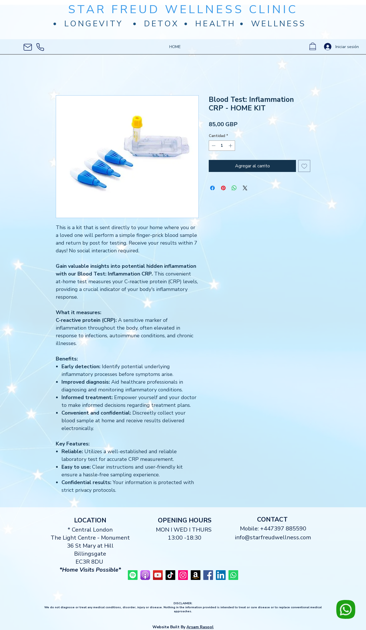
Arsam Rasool (200, 627)
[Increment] (231, 145)
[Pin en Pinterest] (223, 188)
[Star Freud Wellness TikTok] (170, 575)
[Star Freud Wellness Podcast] (145, 575)
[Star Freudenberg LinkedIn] (221, 575)
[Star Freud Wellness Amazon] (195, 575)
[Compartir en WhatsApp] (234, 188)
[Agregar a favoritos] (304, 166)
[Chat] (347, 609)
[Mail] (27, 47)
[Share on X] (245, 188)
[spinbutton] (222, 145)
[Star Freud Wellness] (158, 575)
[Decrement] (213, 145)
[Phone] (40, 47)
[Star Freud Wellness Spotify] (133, 575)
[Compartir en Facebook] (212, 188)
